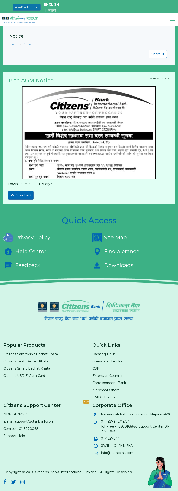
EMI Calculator (104, 397)
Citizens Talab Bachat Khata (25, 361)
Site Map (109, 237)
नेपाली (52, 10)
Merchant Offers (105, 390)
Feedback (22, 265)
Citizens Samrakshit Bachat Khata (30, 354)
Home (14, 44)
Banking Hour (103, 354)
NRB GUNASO (15, 414)
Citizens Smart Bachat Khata (26, 368)
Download (21, 195)
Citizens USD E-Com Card (24, 376)
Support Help (14, 436)
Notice (27, 44)
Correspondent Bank (109, 383)
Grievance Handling (108, 361)
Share (157, 54)
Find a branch (116, 251)
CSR (95, 368)
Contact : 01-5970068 (20, 429)
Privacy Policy (26, 237)
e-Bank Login (26, 7)
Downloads (112, 265)
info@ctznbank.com (117, 453)
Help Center (24, 251)
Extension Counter (107, 376)
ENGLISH (51, 4)
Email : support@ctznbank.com (28, 421)
